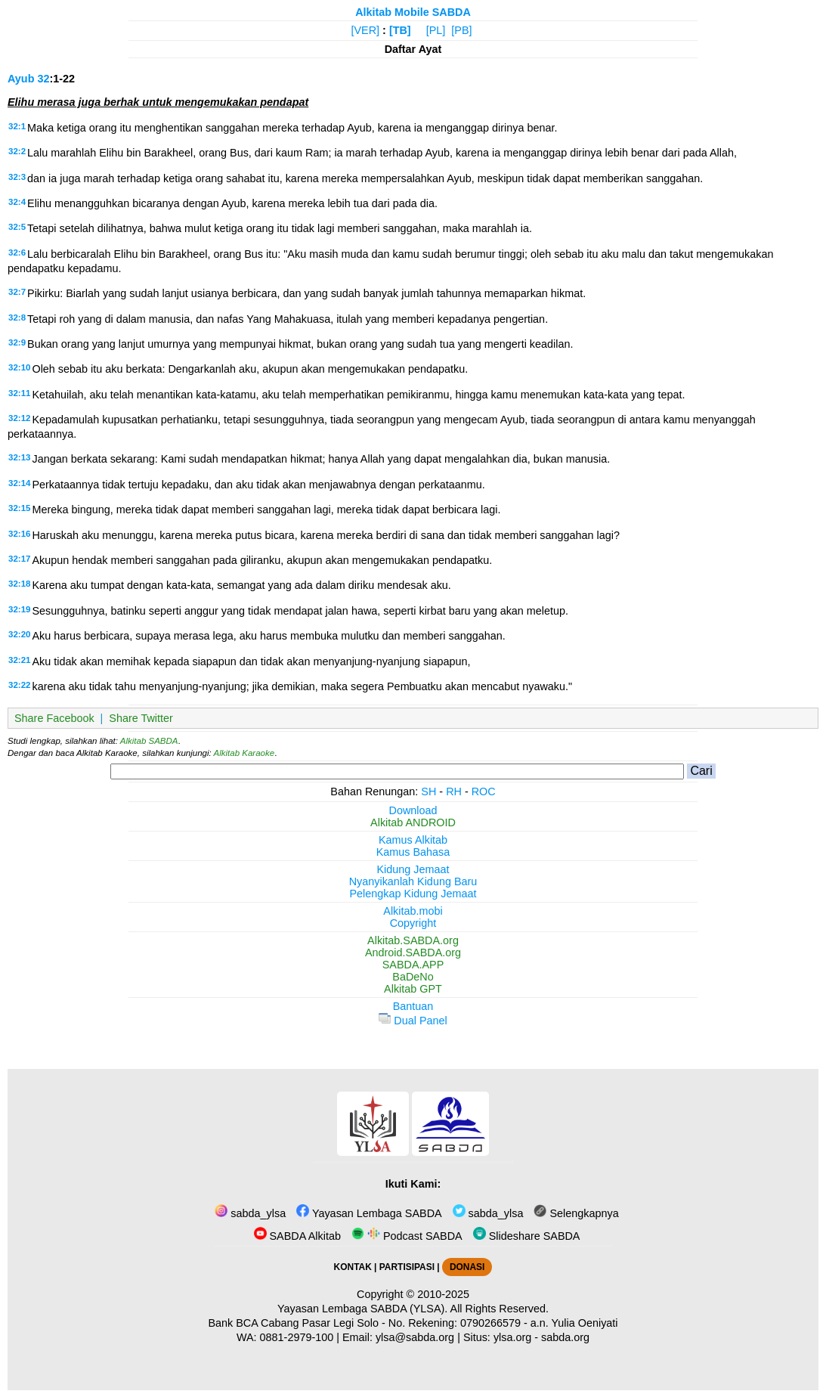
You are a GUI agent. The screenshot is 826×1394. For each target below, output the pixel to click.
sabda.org (565, 1337)
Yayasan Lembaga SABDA (368, 1213)
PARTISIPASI (407, 1267)
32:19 (19, 609)
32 (43, 79)
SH (428, 791)
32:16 (19, 533)
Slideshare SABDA (526, 1236)
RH (454, 791)
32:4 (17, 201)
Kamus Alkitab (413, 840)
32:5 (17, 226)
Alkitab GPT (413, 989)
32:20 (19, 634)
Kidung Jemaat (413, 869)
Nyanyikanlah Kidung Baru (413, 881)
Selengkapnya (576, 1213)
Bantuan (413, 1006)
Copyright (413, 923)
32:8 (17, 317)
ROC (484, 791)
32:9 (17, 342)
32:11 (19, 393)
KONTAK (353, 1267)
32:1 (17, 126)
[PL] (436, 30)
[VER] (365, 30)
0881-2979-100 (297, 1337)
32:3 (17, 176)
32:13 (19, 457)
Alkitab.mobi (412, 911)
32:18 (19, 583)
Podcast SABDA (406, 1236)
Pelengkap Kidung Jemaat (412, 894)
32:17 (19, 558)
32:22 (19, 684)
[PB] (461, 30)
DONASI (467, 1267)
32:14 (19, 483)
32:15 (19, 508)
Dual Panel (413, 1021)
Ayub (21, 79)
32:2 (17, 151)
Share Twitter (141, 718)
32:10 (19, 367)
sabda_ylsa (250, 1213)
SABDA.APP (413, 965)
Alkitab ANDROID (413, 822)
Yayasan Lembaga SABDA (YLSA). (362, 1309)
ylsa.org (512, 1337)
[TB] (400, 30)
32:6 (17, 252)
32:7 (17, 291)
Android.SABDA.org (413, 952)
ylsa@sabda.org (415, 1337)
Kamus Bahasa (413, 852)
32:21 (19, 659)
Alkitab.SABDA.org (413, 940)
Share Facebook (54, 718)
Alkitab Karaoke (244, 752)
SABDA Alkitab (297, 1236)
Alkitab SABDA (149, 740)
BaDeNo (412, 977)
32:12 (19, 418)
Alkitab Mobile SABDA (413, 12)
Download (413, 810)
